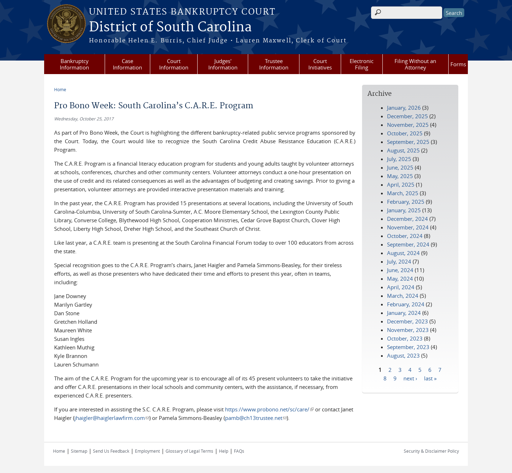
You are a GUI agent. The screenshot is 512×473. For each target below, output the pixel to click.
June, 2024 (400, 270)
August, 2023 (403, 355)
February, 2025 (405, 201)
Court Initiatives (320, 64)
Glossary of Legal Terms (189, 451)
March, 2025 (402, 193)
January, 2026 (404, 107)
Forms (458, 64)
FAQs (239, 451)
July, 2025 (399, 158)
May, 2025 (400, 176)
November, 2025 (408, 124)
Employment (147, 451)
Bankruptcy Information (74, 64)
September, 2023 (408, 346)
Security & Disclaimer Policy (431, 451)
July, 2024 (399, 261)
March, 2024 (402, 295)
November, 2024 (408, 227)
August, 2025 (403, 150)
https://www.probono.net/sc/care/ (269, 409)
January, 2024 (404, 312)
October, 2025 (405, 133)
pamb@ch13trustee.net (256, 417)
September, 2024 (408, 244)
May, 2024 (400, 278)
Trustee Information (273, 64)
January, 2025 (404, 210)
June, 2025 (400, 167)
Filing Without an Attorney (415, 64)
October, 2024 (405, 235)
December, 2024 (407, 218)
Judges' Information (222, 64)
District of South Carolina (170, 27)
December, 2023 (407, 321)
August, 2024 (403, 252)
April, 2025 (400, 184)
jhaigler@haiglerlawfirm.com (111, 417)
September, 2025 (408, 141)
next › (410, 377)
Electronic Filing (361, 64)
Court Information (173, 64)
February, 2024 (405, 304)
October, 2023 (405, 338)
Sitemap (79, 451)
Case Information (127, 64)
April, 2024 (400, 287)
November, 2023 (408, 329)
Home (60, 89)
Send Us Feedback (111, 451)
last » (430, 377)
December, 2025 (407, 116)
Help (223, 451)
